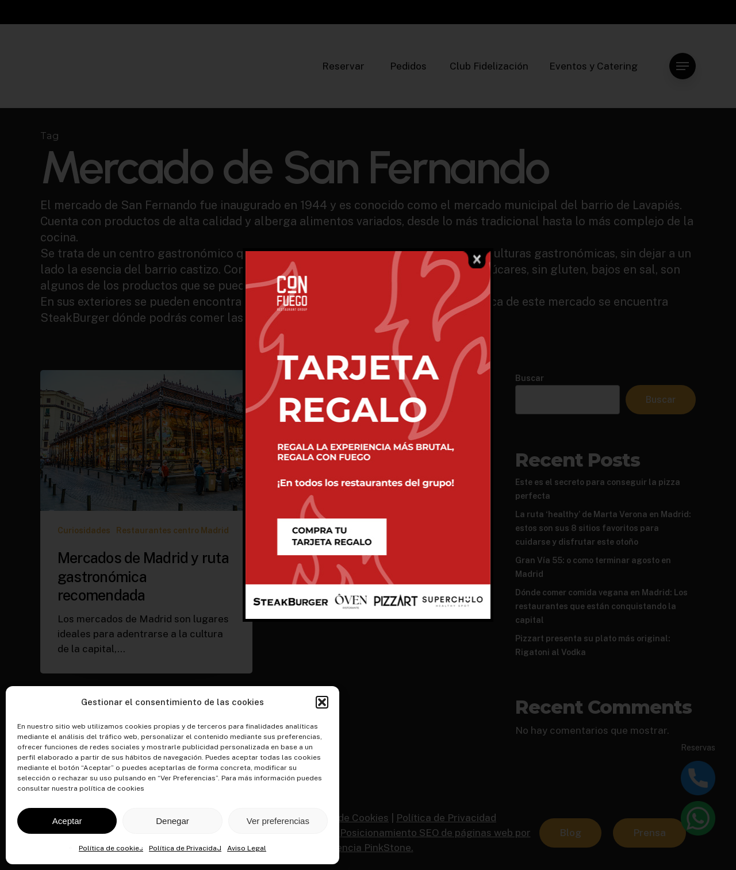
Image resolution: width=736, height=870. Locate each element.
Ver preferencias (278, 821)
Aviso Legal (246, 848)
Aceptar (67, 821)
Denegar (172, 821)
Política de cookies (111, 848)
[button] (322, 702)
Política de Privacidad (185, 848)
